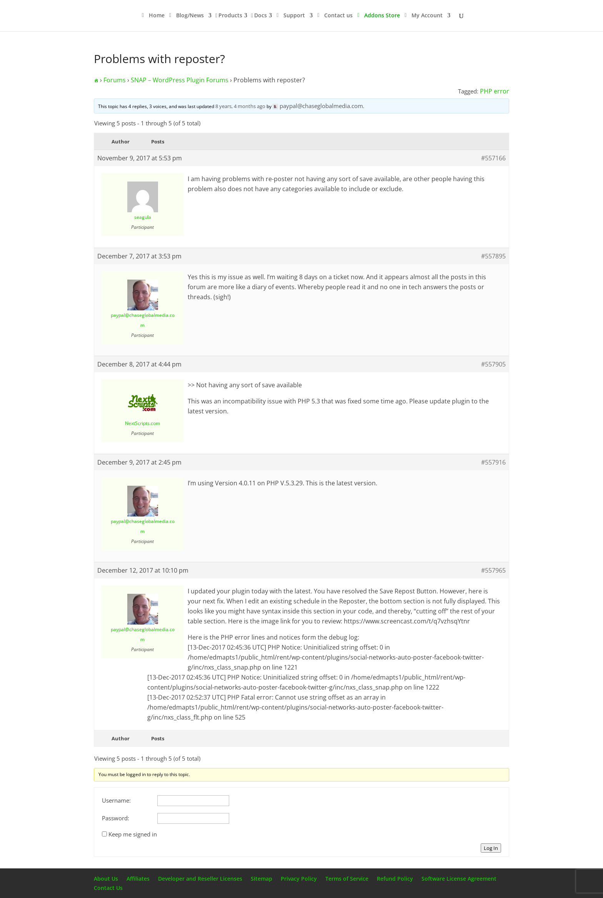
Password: (115, 818)
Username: (116, 800)
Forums (114, 80)
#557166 (493, 158)
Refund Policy (395, 878)
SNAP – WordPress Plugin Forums (179, 80)
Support (294, 16)
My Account (427, 16)
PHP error (494, 91)
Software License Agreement (458, 878)
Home (157, 16)
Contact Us (108, 887)
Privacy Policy (299, 878)
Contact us (338, 16)
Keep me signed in (132, 834)
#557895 (493, 256)
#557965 (493, 570)
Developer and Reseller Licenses (200, 878)
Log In (491, 848)
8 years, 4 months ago (240, 106)
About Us (106, 878)
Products (230, 16)
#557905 (493, 364)
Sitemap (261, 878)
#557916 (493, 462)
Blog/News (190, 16)
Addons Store (382, 16)
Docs (260, 16)
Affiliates (138, 878)
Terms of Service (346, 878)
